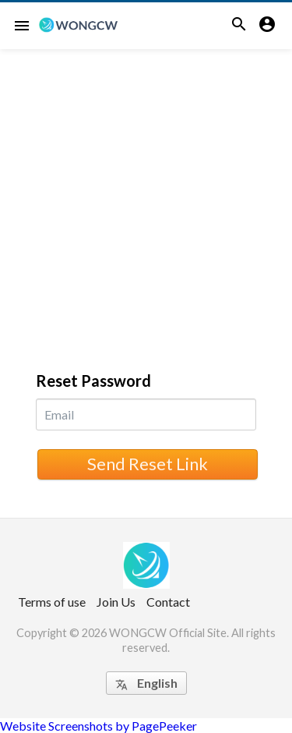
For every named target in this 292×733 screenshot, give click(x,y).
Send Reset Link (147, 463)
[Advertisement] (146, 203)
